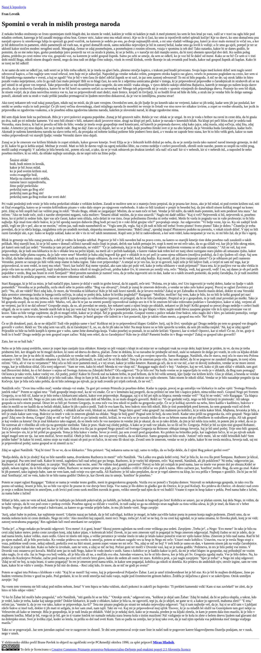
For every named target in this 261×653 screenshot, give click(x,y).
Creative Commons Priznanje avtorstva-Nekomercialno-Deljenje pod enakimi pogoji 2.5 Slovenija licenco (121, 649)
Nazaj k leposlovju (14, 7)
